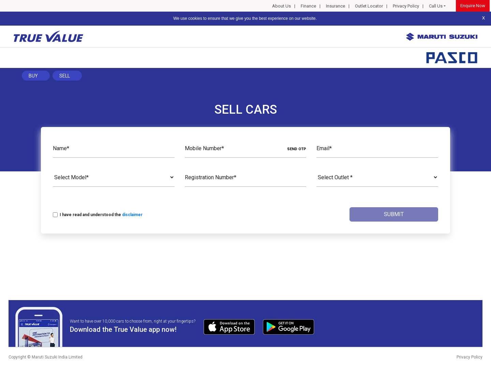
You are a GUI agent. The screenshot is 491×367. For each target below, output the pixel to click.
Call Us (436, 6)
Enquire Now (472, 5)
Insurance (335, 6)
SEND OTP (296, 149)
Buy (33, 76)
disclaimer (132, 214)
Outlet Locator (369, 6)
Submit (394, 214)
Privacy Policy (406, 6)
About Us (281, 6)
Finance (308, 6)
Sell (64, 76)
